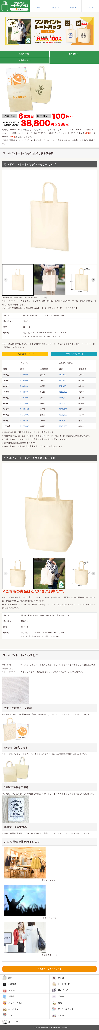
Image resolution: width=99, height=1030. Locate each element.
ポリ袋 (58, 977)
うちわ (8, 1015)
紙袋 (7, 977)
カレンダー (10, 1021)
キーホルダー (11, 1009)
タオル (58, 1015)
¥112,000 (63, 392)
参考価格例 (73, 54)
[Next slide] (93, 280)
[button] (18, 280)
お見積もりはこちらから (48, 969)
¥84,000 (24, 392)
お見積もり (56, 5)
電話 (38, 5)
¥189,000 (63, 409)
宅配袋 (8, 996)
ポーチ (58, 996)
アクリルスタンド (63, 1009)
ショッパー (10, 990)
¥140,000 (24, 409)
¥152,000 (24, 415)
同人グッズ (60, 990)
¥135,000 (63, 397)
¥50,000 (24, 380)
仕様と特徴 (24, 54)
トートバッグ (61, 984)
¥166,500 (24, 420)
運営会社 (73, 5)
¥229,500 (63, 420)
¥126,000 (24, 403)
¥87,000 (62, 386)
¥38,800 (24, 374)
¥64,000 (62, 380)
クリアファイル (12, 1002)
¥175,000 (24, 426)
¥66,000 (24, 386)
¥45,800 (62, 374)
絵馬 (57, 1002)
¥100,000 (24, 397)
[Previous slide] (6, 280)
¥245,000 (63, 426)
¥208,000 (63, 415)
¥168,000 (63, 403)
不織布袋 (9, 984)
